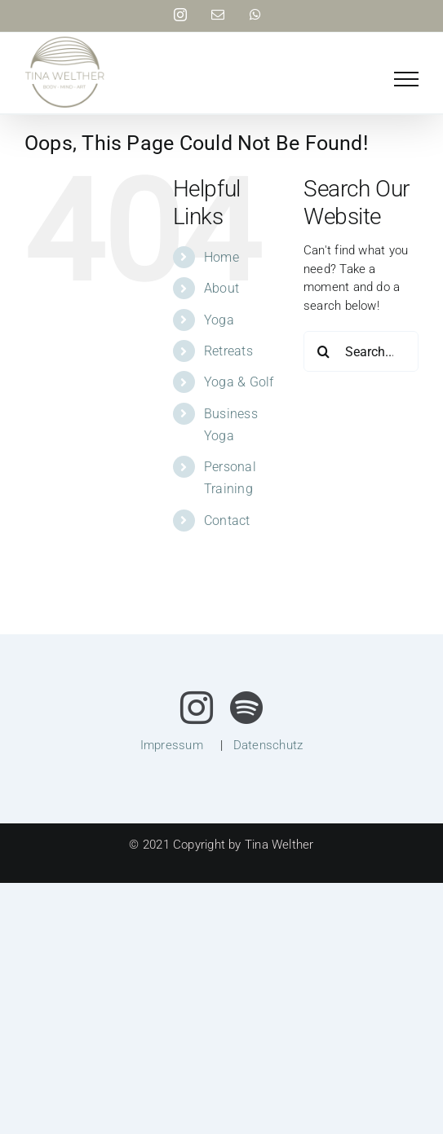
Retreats (228, 351)
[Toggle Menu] (406, 79)
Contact (227, 520)
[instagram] (196, 707)
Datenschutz (268, 745)
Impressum (171, 745)
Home (221, 257)
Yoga (219, 320)
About (221, 288)
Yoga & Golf (238, 382)
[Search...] (361, 351)
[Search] (323, 351)
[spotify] (246, 707)
